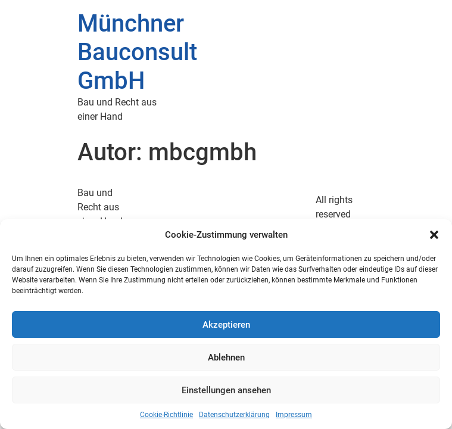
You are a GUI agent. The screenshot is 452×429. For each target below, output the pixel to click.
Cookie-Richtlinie (166, 415)
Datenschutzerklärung (234, 415)
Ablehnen (226, 357)
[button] (434, 235)
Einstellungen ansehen (226, 390)
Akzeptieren (226, 324)
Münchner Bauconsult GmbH (137, 52)
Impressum (294, 415)
